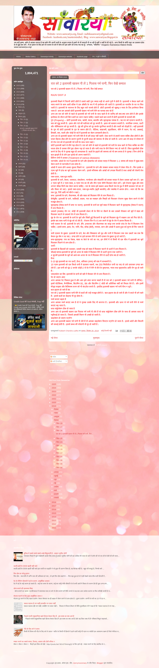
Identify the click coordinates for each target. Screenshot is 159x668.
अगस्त (56, 472)
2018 (54, 502)
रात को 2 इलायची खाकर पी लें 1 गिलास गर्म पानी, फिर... (74, 434)
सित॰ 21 (59, 446)
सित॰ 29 (59, 423)
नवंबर (56, 413)
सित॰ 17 (59, 453)
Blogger (100, 663)
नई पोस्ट (54, 338)
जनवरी (56, 498)
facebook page (82, 56)
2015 (54, 513)
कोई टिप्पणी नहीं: (107, 331)
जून (55, 479)
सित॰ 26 (59, 430)
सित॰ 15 (59, 457)
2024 (54, 388)
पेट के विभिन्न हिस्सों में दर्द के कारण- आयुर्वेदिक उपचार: (32, 581)
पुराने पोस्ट (139, 338)
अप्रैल (56, 487)
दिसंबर (56, 409)
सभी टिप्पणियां (56, 361)
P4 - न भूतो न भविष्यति (99, 56)
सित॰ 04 (59, 467)
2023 (54, 391)
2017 (54, 506)
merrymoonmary (80, 663)
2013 (54, 520)
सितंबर (56, 420)
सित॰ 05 (59, 464)
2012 (54, 524)
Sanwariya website (65, 56)
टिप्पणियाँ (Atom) (101, 345)
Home (18, 56)
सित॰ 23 (59, 442)
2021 (54, 399)
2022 (54, 395)
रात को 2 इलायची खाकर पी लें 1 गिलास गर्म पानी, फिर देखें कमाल (88, 83)
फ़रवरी (56, 494)
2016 (54, 509)
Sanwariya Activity (47, 56)
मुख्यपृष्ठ (96, 338)
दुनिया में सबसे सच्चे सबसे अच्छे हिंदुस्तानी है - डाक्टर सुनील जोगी (45, 553)
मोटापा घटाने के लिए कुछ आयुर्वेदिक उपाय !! (28, 596)
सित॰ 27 (59, 427)
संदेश (53, 357)
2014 (54, 517)
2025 (54, 384)
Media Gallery (31, 56)
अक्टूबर (57, 416)
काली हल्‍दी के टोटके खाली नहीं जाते (25, 566)
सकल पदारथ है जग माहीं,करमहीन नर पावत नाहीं (40, 603)
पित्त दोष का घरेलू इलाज (21, 573)
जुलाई (56, 476)
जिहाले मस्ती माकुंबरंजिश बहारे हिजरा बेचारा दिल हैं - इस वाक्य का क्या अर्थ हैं (49, 616)
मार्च (55, 490)
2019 (54, 406)
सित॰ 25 (59, 438)
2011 (54, 528)
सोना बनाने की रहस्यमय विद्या (23, 588)
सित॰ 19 (59, 449)
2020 (54, 402)
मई (55, 483)
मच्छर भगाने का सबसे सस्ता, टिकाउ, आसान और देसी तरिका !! (34, 641)
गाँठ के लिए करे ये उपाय (32, 629)
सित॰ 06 (59, 460)
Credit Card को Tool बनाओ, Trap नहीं (29, 301)
